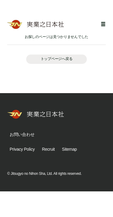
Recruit (48, 149)
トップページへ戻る (56, 59)
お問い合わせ (22, 134)
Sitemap (69, 149)
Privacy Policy (22, 149)
